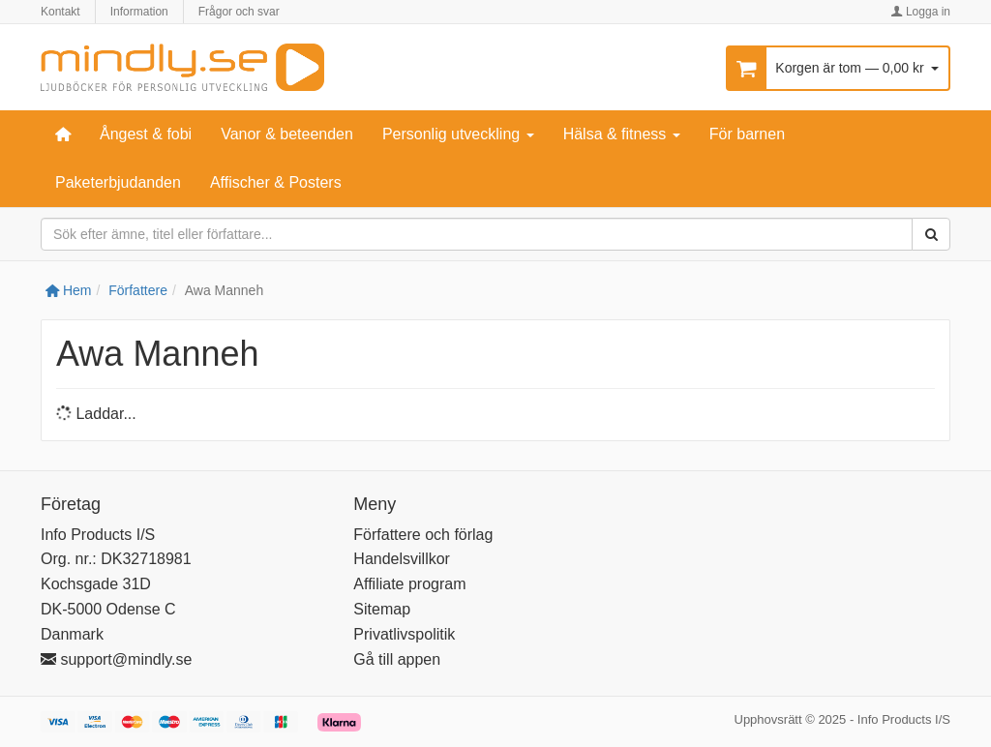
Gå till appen (396, 659)
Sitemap (381, 609)
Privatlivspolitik (404, 634)
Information (139, 11)
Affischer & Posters (276, 182)
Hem (68, 290)
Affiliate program (409, 584)
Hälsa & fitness (621, 134)
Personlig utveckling (458, 134)
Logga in (920, 11)
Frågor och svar (239, 11)
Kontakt (60, 11)
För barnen (747, 134)
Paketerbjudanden (118, 182)
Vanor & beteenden (287, 134)
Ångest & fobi (146, 134)
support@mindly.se (116, 659)
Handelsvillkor (401, 559)
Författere (137, 290)
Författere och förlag (423, 534)
